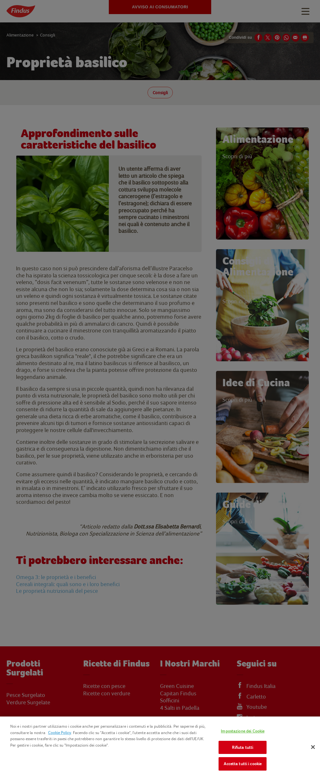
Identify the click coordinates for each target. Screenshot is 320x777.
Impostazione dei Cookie (242, 731)
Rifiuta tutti (242, 747)
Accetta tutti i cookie (242, 763)
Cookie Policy (59, 732)
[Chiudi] (313, 747)
